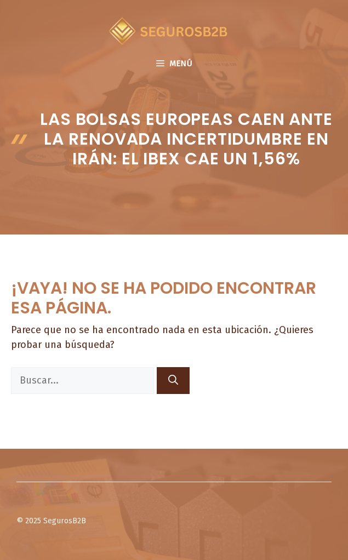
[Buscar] (173, 380)
